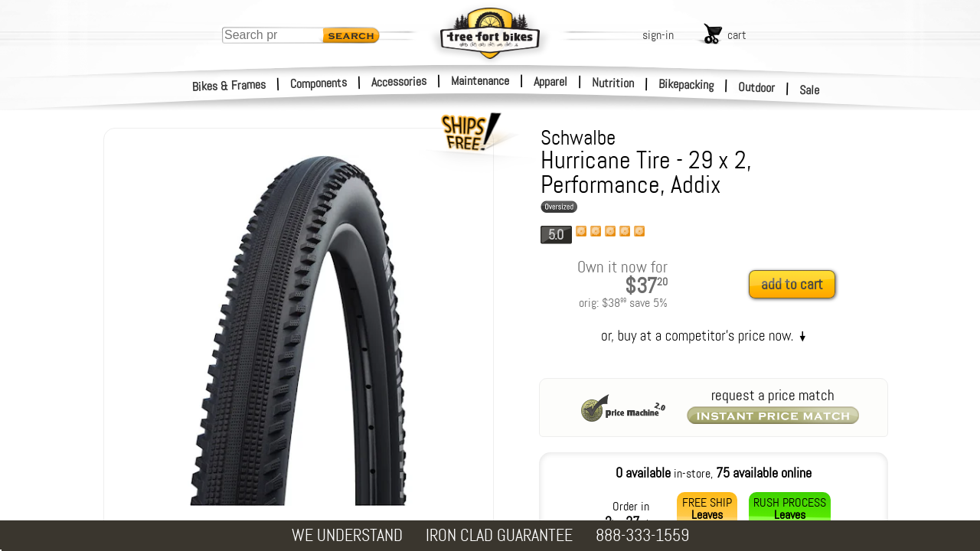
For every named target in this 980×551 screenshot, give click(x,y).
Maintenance (480, 81)
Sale (809, 90)
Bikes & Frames (229, 86)
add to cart (792, 284)
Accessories (398, 81)
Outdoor (757, 87)
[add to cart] (796, 285)
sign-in (658, 35)
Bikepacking (686, 84)
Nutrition (613, 82)
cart (736, 35)
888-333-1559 (642, 535)
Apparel (550, 81)
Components (319, 83)
